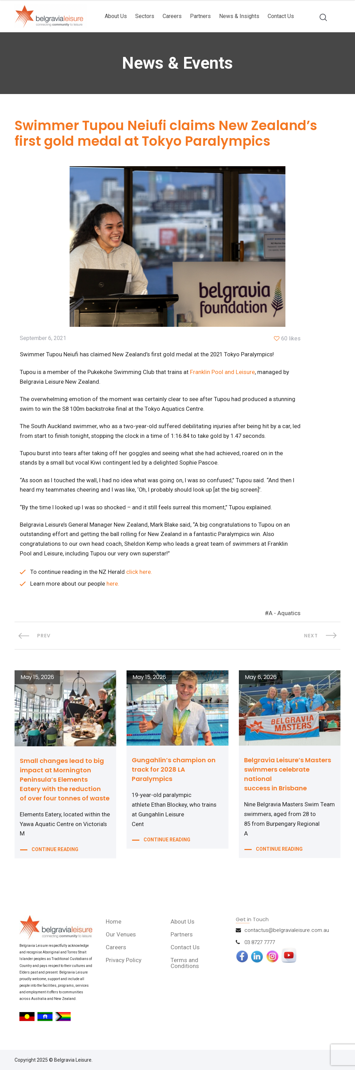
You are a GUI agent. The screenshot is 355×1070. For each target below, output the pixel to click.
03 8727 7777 (259, 945)
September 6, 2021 (43, 339)
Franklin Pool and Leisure (223, 372)
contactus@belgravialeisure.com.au (286, 933)
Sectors (144, 16)
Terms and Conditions (185, 965)
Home (114, 924)
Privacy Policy (124, 962)
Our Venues (121, 937)
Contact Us (281, 16)
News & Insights (239, 16)
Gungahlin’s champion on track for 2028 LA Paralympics (174, 772)
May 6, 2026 (261, 680)
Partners (200, 16)
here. (112, 586)
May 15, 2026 (37, 680)
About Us (116, 16)
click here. (139, 574)
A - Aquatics (285, 616)
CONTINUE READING (55, 853)
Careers (172, 16)
